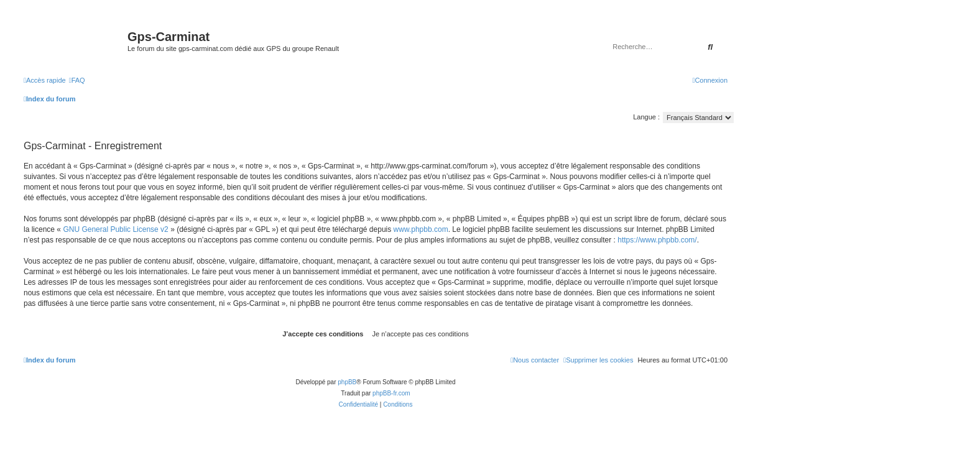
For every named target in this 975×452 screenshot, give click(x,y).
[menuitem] (77, 80)
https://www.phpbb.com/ (656, 240)
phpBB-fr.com (391, 393)
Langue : (646, 117)
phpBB (347, 382)
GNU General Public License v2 (115, 229)
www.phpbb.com (421, 229)
